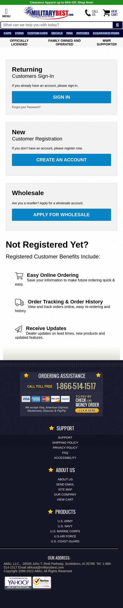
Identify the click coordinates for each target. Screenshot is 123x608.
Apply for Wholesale (61, 214)
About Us (65, 479)
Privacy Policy (65, 447)
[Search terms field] (57, 25)
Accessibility (65, 458)
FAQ (65, 452)
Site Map (65, 489)
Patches (82, 33)
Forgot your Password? (26, 107)
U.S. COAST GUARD (65, 541)
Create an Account (61, 159)
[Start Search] (117, 25)
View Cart (65, 499)
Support (65, 437)
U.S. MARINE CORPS (65, 531)
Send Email (65, 484)
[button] (6, 13)
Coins (19, 33)
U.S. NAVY (65, 526)
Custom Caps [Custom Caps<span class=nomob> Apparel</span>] (37, 33)
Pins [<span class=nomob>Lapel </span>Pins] (69, 33)
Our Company (65, 494)
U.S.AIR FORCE (65, 536)
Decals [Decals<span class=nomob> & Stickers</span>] (57, 33)
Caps (7, 33)
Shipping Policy (65, 442)
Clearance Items (106, 33)
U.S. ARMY (65, 521)
